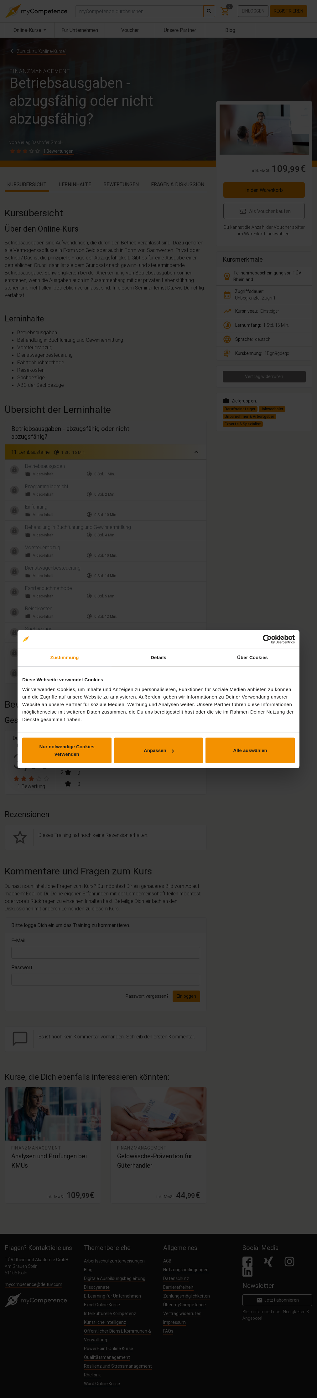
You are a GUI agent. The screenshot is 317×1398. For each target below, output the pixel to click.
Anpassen (159, 750)
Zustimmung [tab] (64, 657)
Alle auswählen (250, 750)
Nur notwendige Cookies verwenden (67, 750)
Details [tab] (158, 657)
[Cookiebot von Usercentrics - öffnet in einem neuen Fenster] (267, 639)
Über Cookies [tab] (252, 657)
